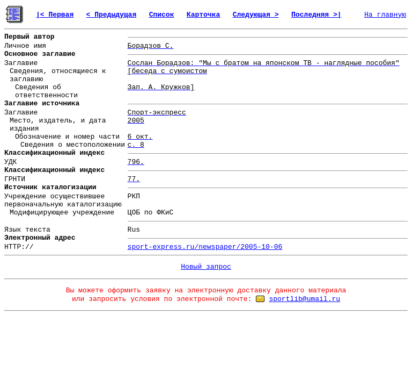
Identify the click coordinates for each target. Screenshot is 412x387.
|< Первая (54, 15)
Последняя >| (316, 15)
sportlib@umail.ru (304, 299)
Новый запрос (206, 267)
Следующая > (256, 15)
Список (161, 15)
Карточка (203, 15)
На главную (385, 15)
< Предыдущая (111, 15)
